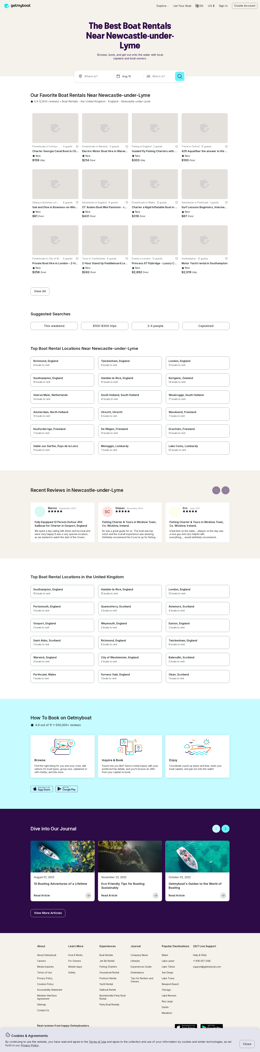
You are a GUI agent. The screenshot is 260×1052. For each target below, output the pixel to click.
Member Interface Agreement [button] (47, 997)
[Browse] (162, 5)
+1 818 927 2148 (202, 960)
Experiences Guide (141, 966)
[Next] (225, 490)
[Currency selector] (211, 5)
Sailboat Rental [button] (107, 989)
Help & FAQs (200, 955)
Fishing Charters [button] (108, 966)
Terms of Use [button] (97, 1041)
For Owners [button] (74, 960)
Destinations (137, 972)
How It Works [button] (75, 955)
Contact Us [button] (43, 1010)
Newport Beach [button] (170, 984)
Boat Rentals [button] (106, 955)
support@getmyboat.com (207, 966)
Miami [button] (165, 955)
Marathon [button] (167, 1013)
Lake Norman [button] (169, 995)
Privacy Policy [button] (30, 1045)
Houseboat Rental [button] (109, 972)
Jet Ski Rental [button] (106, 960)
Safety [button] (71, 972)
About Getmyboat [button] (46, 955)
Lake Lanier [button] (168, 960)
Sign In (223, 5)
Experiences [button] (107, 946)
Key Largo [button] (167, 1001)
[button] (182, 5)
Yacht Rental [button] (106, 984)
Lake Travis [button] (168, 978)
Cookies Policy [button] (45, 984)
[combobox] (94, 76)
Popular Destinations (175, 946)
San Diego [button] (167, 972)
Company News (139, 955)
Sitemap (41, 1004)
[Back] (216, 490)
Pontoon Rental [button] (107, 978)
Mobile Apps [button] (75, 966)
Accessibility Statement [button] (49, 989)
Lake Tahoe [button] (168, 966)
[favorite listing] (77, 146)
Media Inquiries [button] (45, 966)
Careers (41, 960)
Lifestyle (135, 960)
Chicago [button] (166, 989)
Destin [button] (165, 1007)
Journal (136, 946)
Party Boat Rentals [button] (109, 1004)
